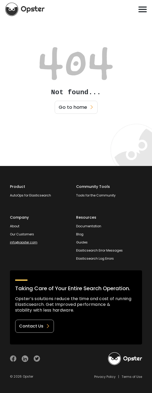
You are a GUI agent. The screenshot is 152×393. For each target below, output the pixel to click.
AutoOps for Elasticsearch (30, 195)
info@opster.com (23, 242)
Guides (82, 242)
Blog (79, 234)
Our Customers (22, 234)
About (14, 226)
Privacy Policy (105, 376)
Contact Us (34, 326)
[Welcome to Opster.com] (125, 358)
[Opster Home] (24, 9)
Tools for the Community (96, 195)
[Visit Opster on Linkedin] (25, 358)
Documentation (88, 226)
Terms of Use (132, 376)
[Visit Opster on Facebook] (13, 358)
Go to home (76, 107)
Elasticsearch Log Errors (95, 258)
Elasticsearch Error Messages (99, 250)
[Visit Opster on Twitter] (36, 358)
